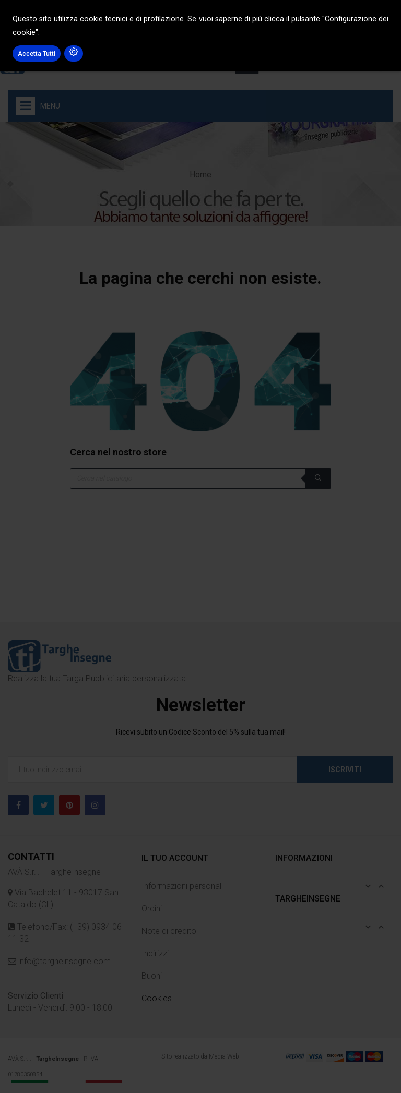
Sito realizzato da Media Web (200, 1056)
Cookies (156, 998)
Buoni (151, 976)
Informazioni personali (182, 886)
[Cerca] (200, 478)
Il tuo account (174, 858)
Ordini (151, 909)
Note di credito (168, 931)
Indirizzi (155, 953)
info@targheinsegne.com (63, 961)
